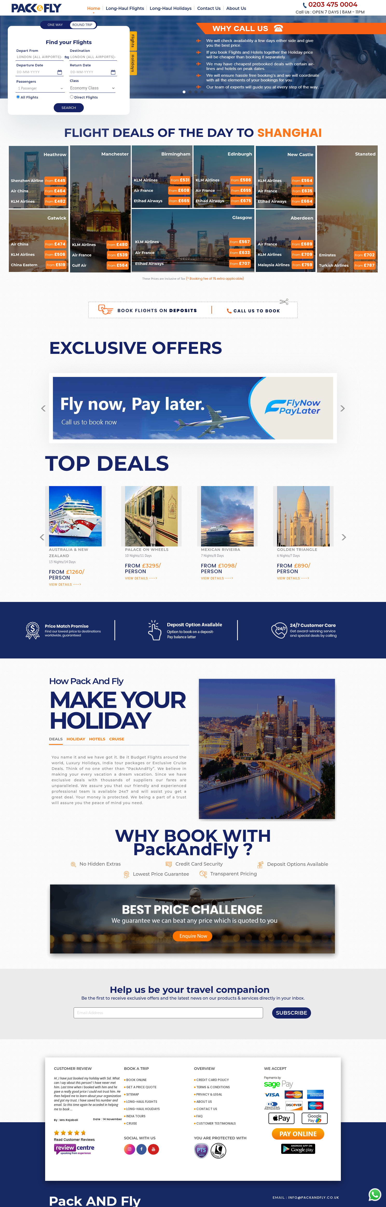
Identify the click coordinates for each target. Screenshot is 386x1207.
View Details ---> (65, 584)
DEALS (56, 738)
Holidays (132, 63)
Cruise (116, 738)
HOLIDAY (76, 738)
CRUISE (131, 1123)
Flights (132, 41)
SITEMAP (132, 1094)
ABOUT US (204, 1101)
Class (74, 81)
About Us (236, 8)
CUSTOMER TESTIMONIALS (216, 1123)
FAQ (199, 1116)
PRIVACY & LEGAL (209, 1094)
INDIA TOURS (136, 1116)
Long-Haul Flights (125, 8)
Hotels (97, 738)
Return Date (80, 65)
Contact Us (208, 8)
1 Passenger (40, 88)
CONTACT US (206, 1109)
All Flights (27, 97)
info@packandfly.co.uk (313, 1197)
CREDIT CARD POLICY (212, 1080)
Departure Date (29, 65)
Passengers (26, 81)
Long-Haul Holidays (170, 8)
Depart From (27, 51)
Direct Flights (84, 97)
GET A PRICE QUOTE (141, 1087)
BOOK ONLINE (136, 1080)
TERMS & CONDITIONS (213, 1087)
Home (93, 8)
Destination (80, 51)
